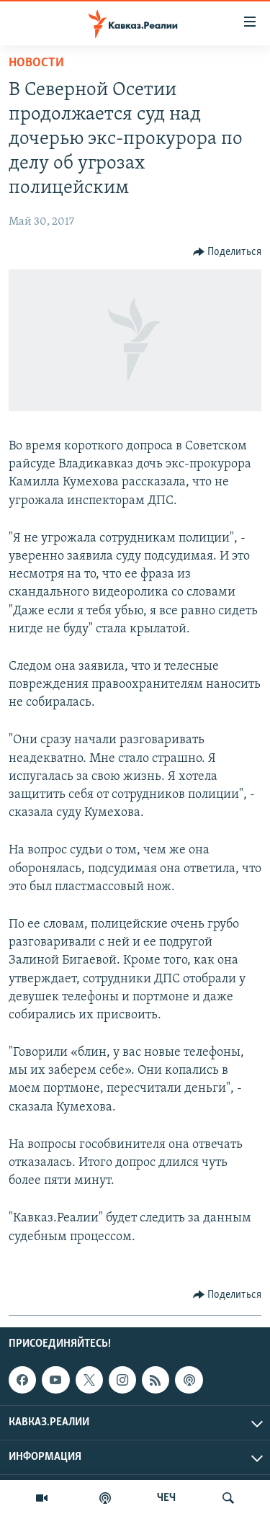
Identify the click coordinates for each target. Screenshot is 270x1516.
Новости (36, 63)
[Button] (227, 252)
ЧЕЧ (166, 1498)
